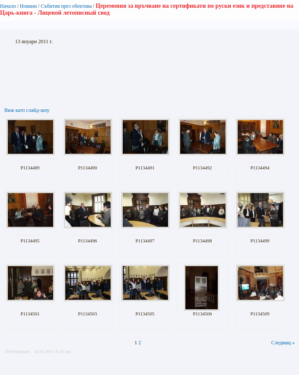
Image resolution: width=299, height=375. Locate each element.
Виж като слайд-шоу (26, 110)
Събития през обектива (66, 6)
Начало (8, 6)
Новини (28, 6)
